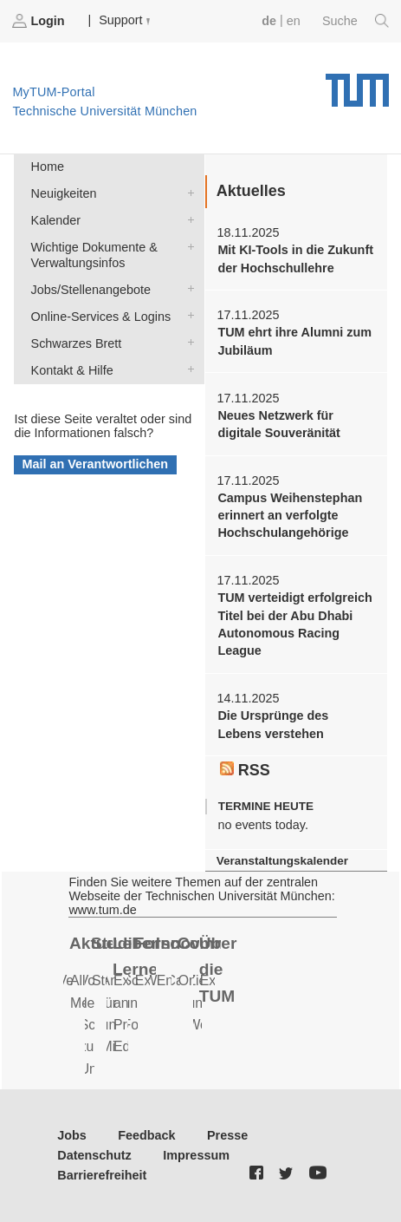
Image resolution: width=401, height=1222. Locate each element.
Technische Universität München (357, 84)
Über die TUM (218, 969)
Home (47, 166)
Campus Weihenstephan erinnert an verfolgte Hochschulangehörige (289, 515)
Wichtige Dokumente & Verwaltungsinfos (187, 246)
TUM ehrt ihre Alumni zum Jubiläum (294, 340)
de (269, 21)
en (294, 21)
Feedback (146, 1135)
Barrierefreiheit (101, 1175)
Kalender (187, 219)
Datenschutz (94, 1155)
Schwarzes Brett (187, 342)
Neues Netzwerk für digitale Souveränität (278, 424)
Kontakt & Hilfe (187, 369)
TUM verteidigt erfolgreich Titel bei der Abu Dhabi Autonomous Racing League (294, 624)
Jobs (72, 1135)
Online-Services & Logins (187, 315)
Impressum (196, 1155)
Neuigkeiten (187, 192)
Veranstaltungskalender (282, 860)
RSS (245, 770)
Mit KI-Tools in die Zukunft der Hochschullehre (295, 258)
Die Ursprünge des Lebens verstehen (272, 724)
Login (40, 21)
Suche (355, 21)
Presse (227, 1135)
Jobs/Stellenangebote (187, 288)
